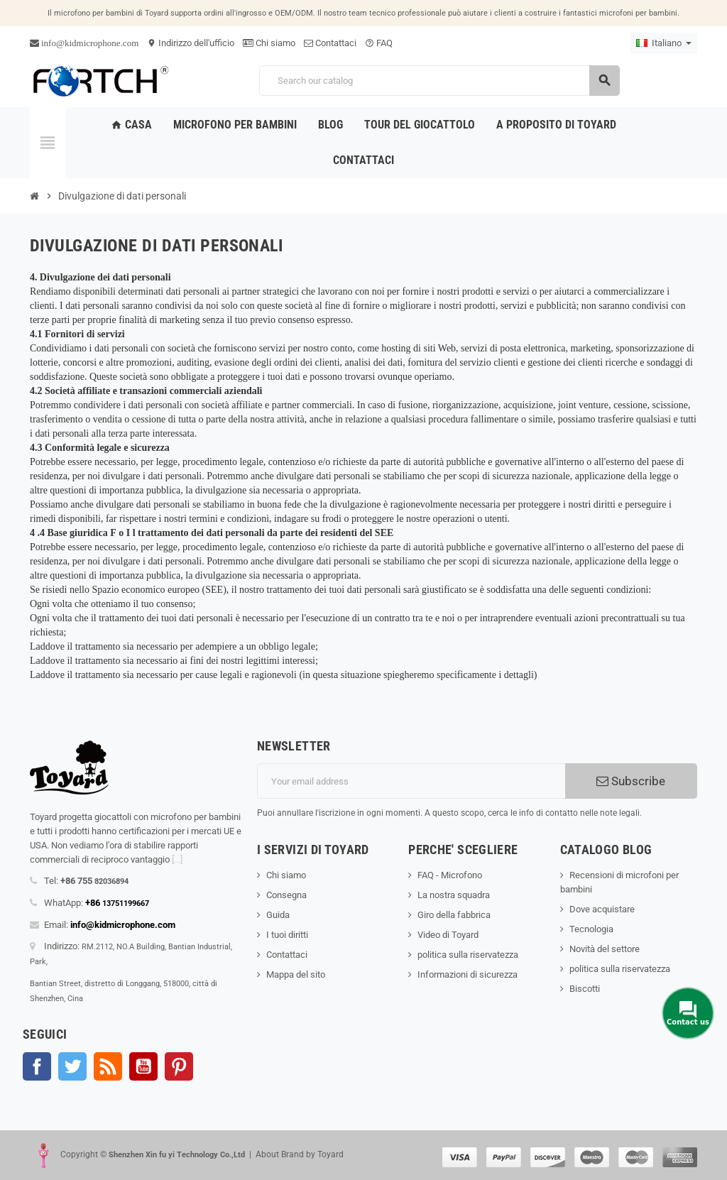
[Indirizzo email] (411, 781)
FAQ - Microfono (449, 875)
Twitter (72, 1066)
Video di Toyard (448, 934)
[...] (177, 859)
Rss (108, 1066)
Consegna (286, 895)
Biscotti (584, 988)
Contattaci (330, 43)
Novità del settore (604, 949)
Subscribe (630, 781)
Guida (278, 914)
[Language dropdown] (663, 43)
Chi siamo (269, 43)
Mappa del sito (295, 974)
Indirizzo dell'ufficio (190, 43)
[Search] (439, 80)
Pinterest (179, 1066)
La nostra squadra (453, 895)
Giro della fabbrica (454, 914)
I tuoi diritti (287, 934)
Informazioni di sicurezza (467, 974)
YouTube (143, 1066)
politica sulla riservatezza (467, 954)
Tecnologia (591, 929)
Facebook (37, 1066)
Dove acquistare (602, 909)
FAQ (379, 43)
